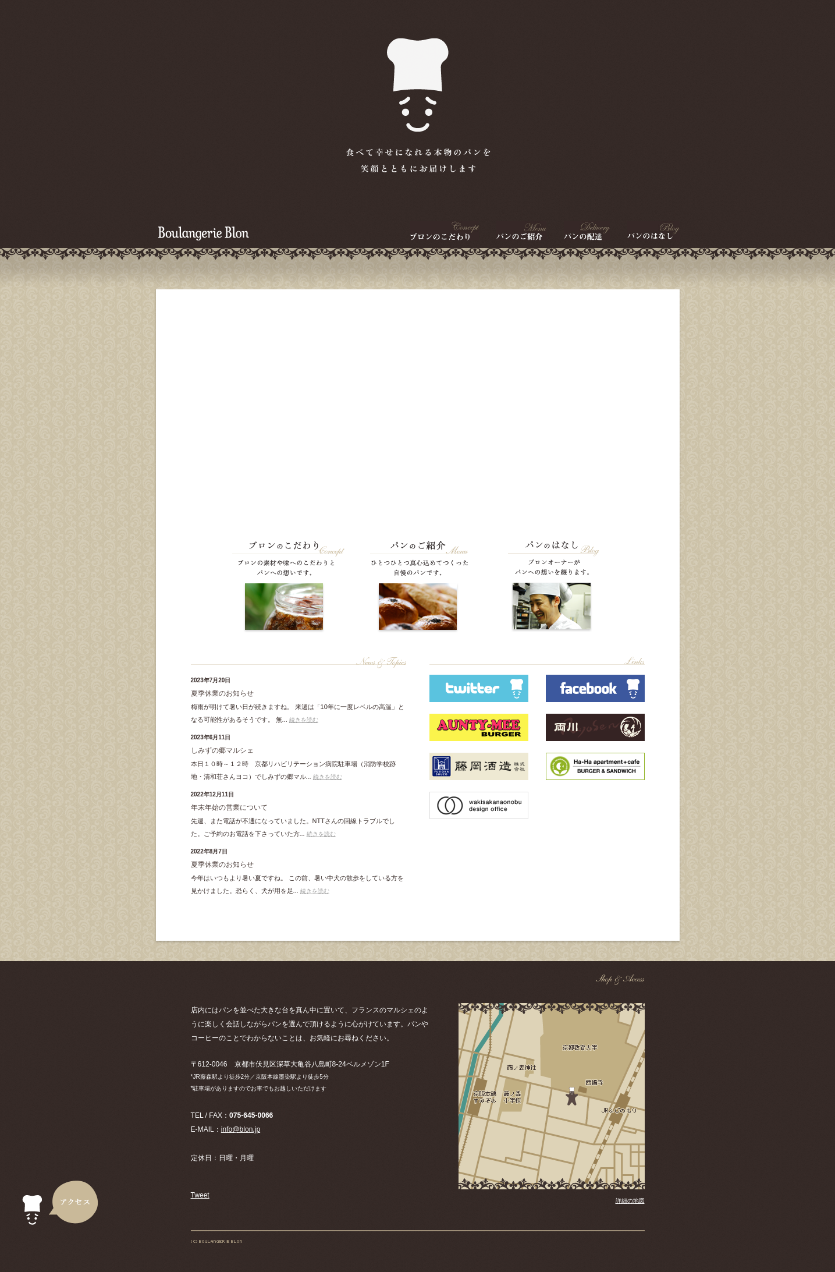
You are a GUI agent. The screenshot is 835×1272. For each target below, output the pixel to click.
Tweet (200, 1195)
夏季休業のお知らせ (222, 693)
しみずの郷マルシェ (222, 750)
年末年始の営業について (229, 807)
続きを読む (303, 720)
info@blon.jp (240, 1129)
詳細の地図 (630, 1200)
